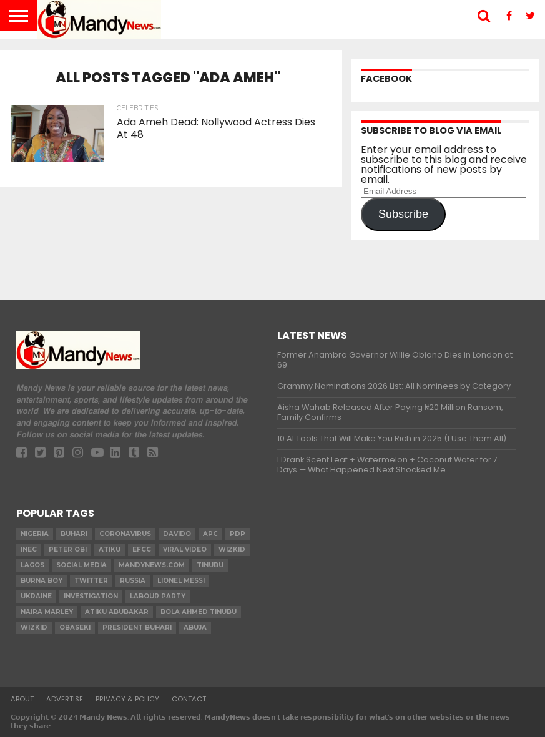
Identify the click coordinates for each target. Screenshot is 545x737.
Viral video (185, 549)
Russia (132, 581)
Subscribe (403, 214)
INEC (29, 549)
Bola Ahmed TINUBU (198, 612)
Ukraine (36, 596)
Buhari (74, 534)
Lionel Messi (181, 581)
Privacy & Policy (127, 699)
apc (210, 534)
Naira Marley (47, 612)
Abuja (195, 627)
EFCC (141, 549)
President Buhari (137, 627)
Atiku (109, 549)
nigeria (35, 534)
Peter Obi (68, 549)
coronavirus (125, 534)
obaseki (75, 627)
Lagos (32, 565)
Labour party (157, 596)
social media (81, 565)
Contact (189, 699)
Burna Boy (41, 581)
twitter (91, 581)
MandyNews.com (152, 565)
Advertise (64, 699)
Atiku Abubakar (117, 612)
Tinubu (210, 565)
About (22, 699)
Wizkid (34, 627)
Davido (177, 534)
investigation (91, 596)
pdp (237, 534)
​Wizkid (231, 549)
